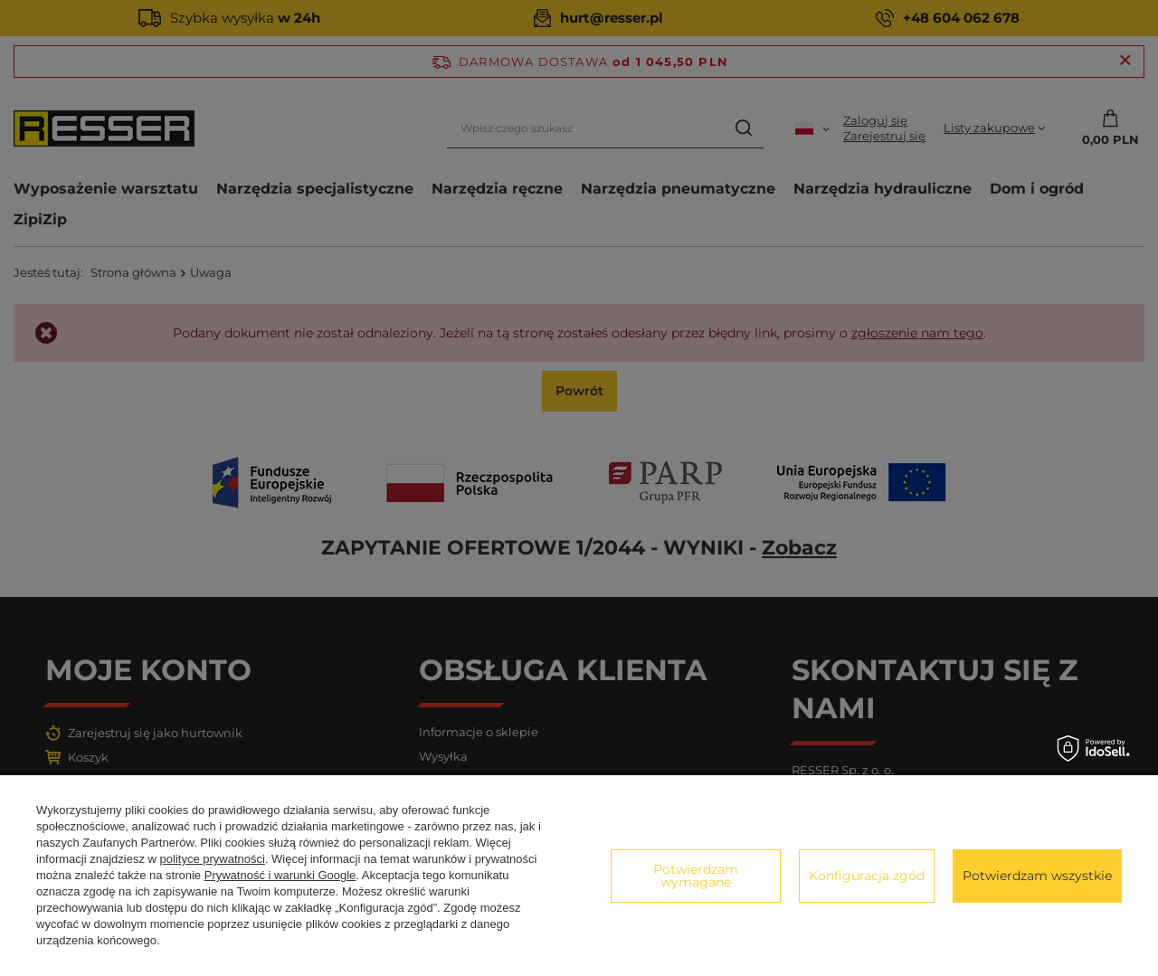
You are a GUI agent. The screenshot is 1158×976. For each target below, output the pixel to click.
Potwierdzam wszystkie (1037, 875)
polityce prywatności (212, 859)
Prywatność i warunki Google (280, 875)
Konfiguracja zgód (867, 875)
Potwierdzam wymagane (695, 875)
